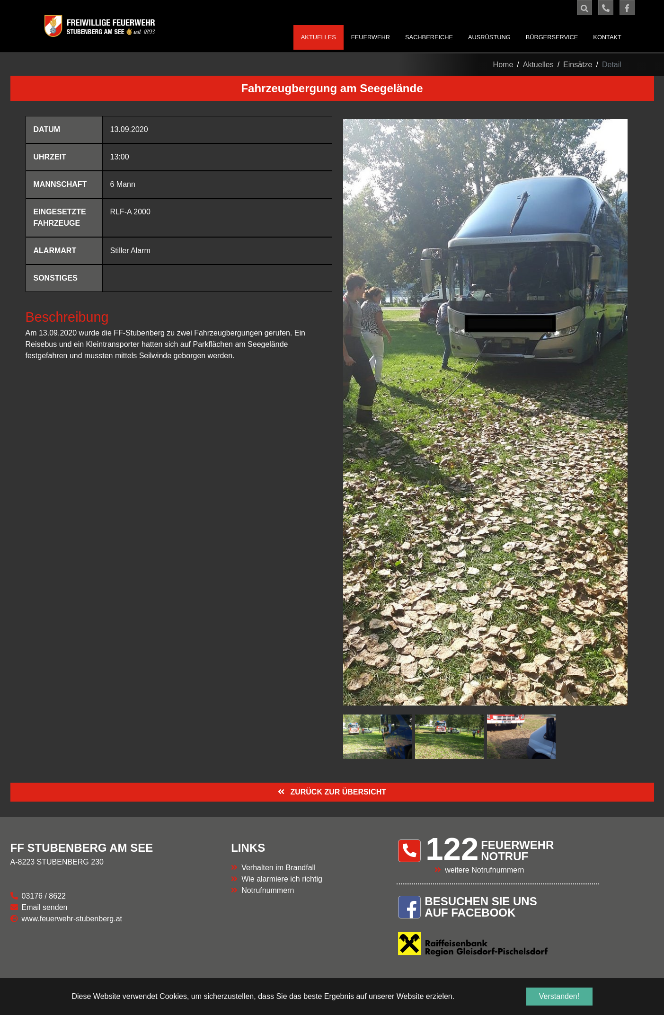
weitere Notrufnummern (484, 870)
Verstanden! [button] (559, 996)
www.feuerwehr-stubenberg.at (72, 919)
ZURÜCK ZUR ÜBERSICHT (337, 792)
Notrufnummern (267, 890)
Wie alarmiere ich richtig (281, 879)
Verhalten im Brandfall (278, 868)
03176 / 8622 (44, 896)
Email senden (45, 907)
